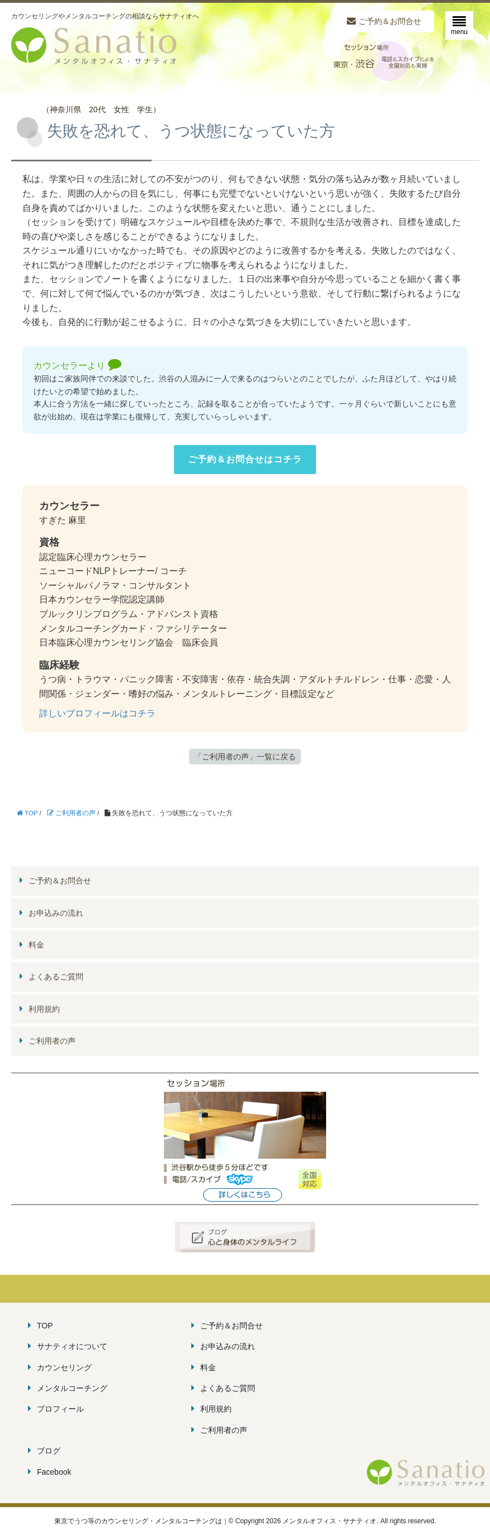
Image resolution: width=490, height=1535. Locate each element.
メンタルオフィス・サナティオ (425, 1473)
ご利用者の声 (52, 1040)
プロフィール (60, 1408)
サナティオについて (72, 1346)
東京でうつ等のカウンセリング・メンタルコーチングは (138, 1521)
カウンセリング (64, 1367)
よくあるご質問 (56, 976)
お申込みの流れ (56, 912)
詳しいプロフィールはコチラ (97, 713)
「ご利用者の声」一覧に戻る (245, 756)
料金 (36, 944)
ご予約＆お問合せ (390, 21)
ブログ (48, 1450)
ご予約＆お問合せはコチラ (245, 459)
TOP (45, 1325)
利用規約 (44, 1009)
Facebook (54, 1471)
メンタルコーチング (72, 1388)
